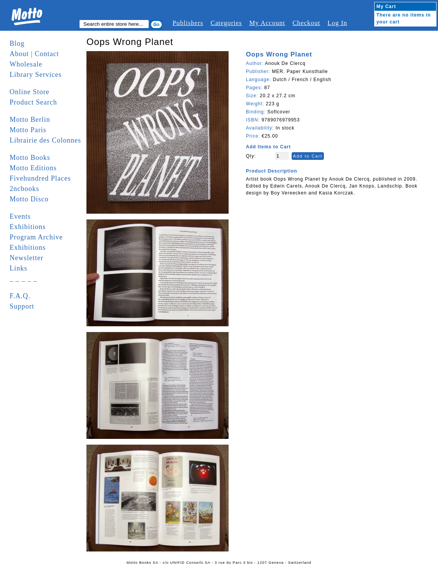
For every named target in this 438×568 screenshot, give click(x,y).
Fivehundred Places (40, 178)
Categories (226, 23)
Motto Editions (33, 168)
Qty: (251, 156)
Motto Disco (29, 199)
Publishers (188, 23)
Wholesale (26, 64)
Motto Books (30, 157)
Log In (337, 23)
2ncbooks (24, 189)
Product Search (33, 102)
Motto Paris (28, 130)
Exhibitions (28, 227)
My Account (267, 23)
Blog (17, 43)
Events (20, 216)
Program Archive (36, 237)
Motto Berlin (30, 119)
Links (18, 268)
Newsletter (26, 258)
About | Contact (34, 54)
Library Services (35, 74)
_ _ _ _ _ (23, 278)
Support (22, 306)
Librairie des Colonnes (45, 140)
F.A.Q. (20, 296)
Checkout (306, 23)
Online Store (30, 92)
